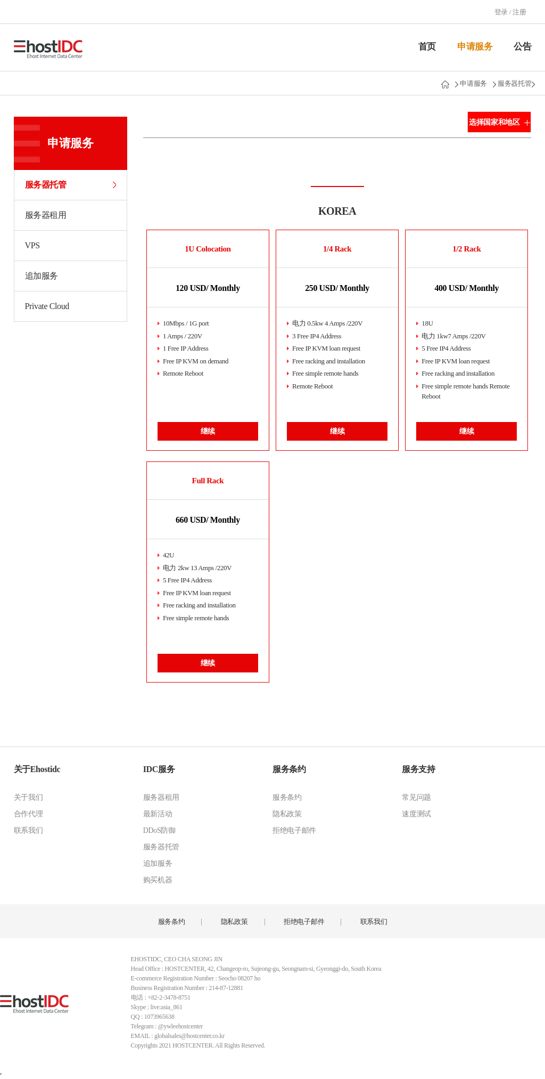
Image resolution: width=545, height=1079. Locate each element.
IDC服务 (159, 769)
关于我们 (28, 797)
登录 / (503, 12)
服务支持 (418, 769)
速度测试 (416, 814)
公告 (522, 47)
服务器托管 (514, 83)
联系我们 (28, 830)
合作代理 (28, 814)
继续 (208, 431)
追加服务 (41, 275)
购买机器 (157, 880)
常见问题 (416, 797)
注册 (519, 12)
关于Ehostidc (37, 769)
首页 (427, 47)
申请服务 (474, 47)
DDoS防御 (159, 830)
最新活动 (157, 814)
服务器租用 (46, 215)
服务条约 (288, 769)
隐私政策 (287, 814)
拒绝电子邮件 (294, 830)
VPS (32, 245)
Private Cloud (47, 306)
